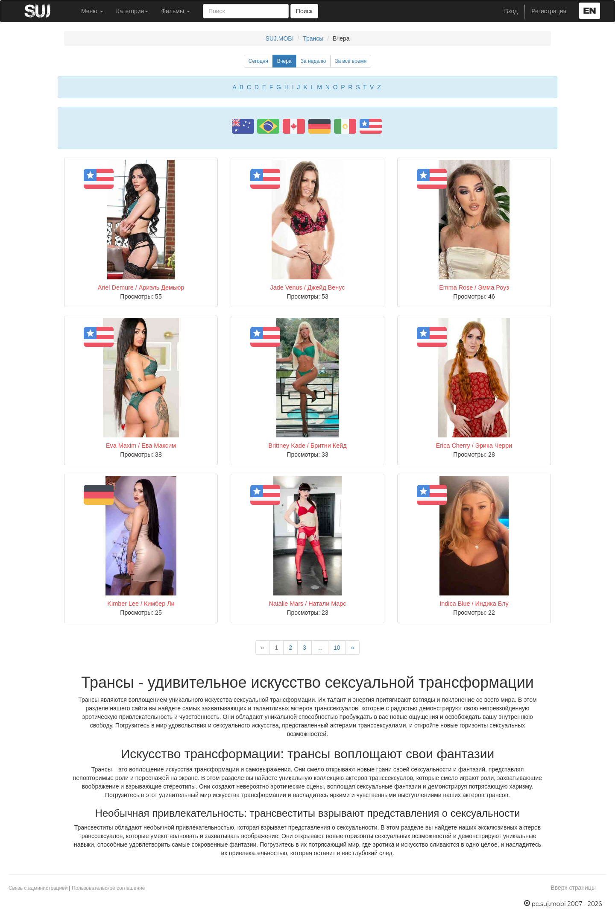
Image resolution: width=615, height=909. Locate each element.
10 (337, 647)
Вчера (284, 61)
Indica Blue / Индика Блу (473, 603)
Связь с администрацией (38, 888)
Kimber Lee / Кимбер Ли (140, 603)
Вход (511, 11)
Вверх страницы (573, 887)
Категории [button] (132, 11)
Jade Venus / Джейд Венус (307, 287)
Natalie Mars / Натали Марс (307, 603)
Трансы (313, 38)
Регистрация (548, 11)
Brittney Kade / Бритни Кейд (307, 445)
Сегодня (258, 61)
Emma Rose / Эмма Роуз (474, 287)
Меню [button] (92, 11)
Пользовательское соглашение (108, 888)
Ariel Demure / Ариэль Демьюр (141, 287)
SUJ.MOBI (279, 38)
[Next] (352, 647)
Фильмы (175, 11)
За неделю (313, 61)
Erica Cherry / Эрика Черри (474, 445)
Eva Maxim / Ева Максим (141, 445)
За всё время (350, 61)
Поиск (304, 11)
